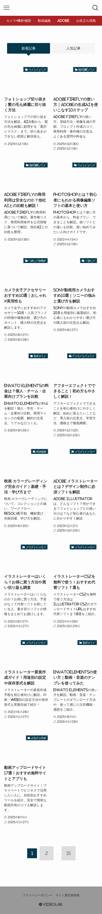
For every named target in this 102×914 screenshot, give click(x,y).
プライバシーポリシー (37, 895)
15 (68, 853)
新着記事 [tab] (28, 48)
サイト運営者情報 (67, 895)
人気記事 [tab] (73, 48)
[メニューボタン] (6, 7)
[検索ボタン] (95, 7)
